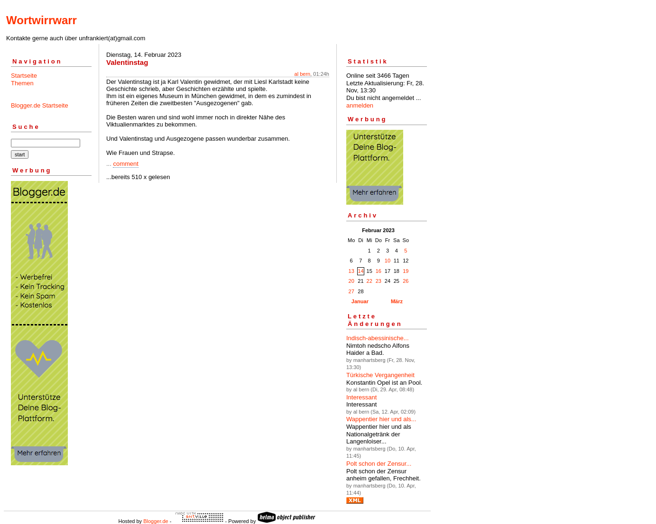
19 (405, 271)
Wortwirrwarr (41, 20)
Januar (360, 301)
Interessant (361, 397)
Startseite (24, 75)
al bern (303, 74)
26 (405, 281)
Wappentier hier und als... (381, 419)
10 (387, 260)
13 (351, 271)
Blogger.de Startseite (39, 105)
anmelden (359, 105)
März (397, 301)
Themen (22, 83)
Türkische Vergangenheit (380, 375)
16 (378, 271)
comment (125, 163)
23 (378, 281)
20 (351, 281)
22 (369, 281)
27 (351, 291)
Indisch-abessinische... (377, 338)
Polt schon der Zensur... (378, 463)
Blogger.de (155, 521)
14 (360, 271)
